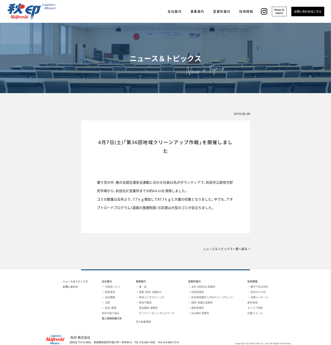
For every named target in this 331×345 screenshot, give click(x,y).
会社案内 (107, 281)
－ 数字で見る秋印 (257, 287)
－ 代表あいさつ (111, 287)
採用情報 (252, 281)
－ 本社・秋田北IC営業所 (201, 287)
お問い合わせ (70, 287)
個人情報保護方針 (112, 318)
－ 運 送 (141, 287)
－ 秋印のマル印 (256, 292)
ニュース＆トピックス (75, 281)
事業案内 (141, 281)
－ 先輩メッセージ (257, 297)
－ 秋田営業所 (196, 292)
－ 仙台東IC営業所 (198, 313)
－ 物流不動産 (144, 302)
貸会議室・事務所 (147, 308)
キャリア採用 (255, 308)
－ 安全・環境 (109, 308)
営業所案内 (194, 281)
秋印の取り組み (110, 313)
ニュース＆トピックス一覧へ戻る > (226, 248)
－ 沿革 (106, 302)
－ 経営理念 (108, 292)
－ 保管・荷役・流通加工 (149, 292)
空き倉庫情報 (143, 322)
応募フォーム (255, 313)
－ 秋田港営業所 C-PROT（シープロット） (211, 297)
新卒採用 (252, 302)
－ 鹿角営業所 (196, 308)
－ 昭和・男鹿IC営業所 (200, 302)
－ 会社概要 (108, 297)
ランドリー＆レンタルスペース (155, 313)
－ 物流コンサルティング (150, 297)
